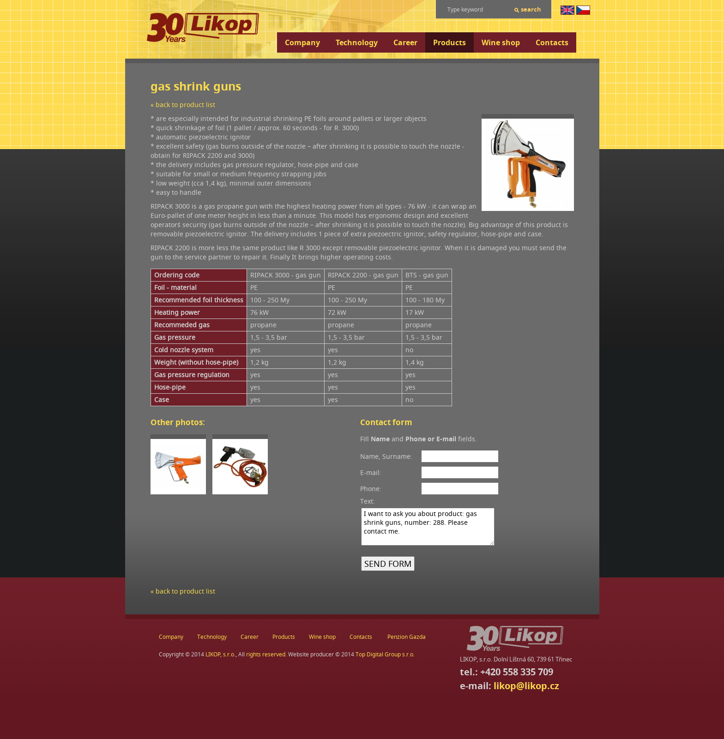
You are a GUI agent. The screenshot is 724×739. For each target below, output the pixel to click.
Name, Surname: (386, 456)
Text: (367, 501)
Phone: (370, 488)
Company (302, 42)
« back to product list (183, 104)
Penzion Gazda (406, 637)
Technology (357, 42)
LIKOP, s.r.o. (220, 654)
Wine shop (501, 42)
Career (405, 42)
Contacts (552, 42)
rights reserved (265, 654)
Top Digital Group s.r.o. (385, 654)
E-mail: (370, 472)
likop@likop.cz (526, 685)
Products (449, 42)
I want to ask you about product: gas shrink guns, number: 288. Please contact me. (428, 527)
